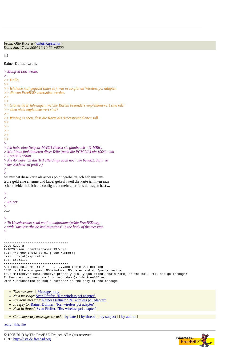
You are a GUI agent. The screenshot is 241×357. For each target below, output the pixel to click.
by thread (88, 326)
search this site (15, 334)
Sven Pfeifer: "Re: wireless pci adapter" (66, 305)
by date (70, 326)
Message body (48, 301)
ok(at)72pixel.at (48, 43)
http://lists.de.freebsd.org (32, 348)
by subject (108, 326)
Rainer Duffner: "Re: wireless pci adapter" (74, 309)
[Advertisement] (89, 14)
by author (128, 326)
